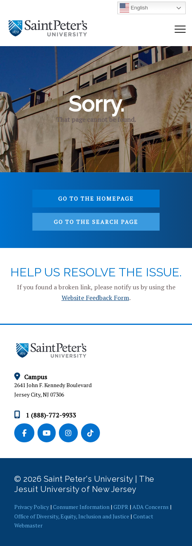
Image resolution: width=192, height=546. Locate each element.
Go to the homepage (96, 198)
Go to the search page (96, 221)
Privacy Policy (31, 507)
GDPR (120, 507)
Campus (30, 377)
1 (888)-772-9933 (45, 415)
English (134, 8)
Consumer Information (81, 507)
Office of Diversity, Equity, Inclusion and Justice (71, 516)
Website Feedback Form (95, 297)
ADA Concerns (150, 507)
